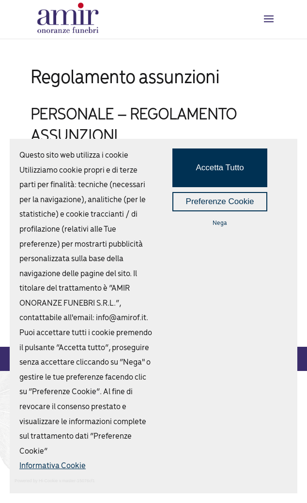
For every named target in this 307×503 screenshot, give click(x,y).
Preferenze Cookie (220, 201)
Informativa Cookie (52, 466)
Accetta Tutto (220, 167)
